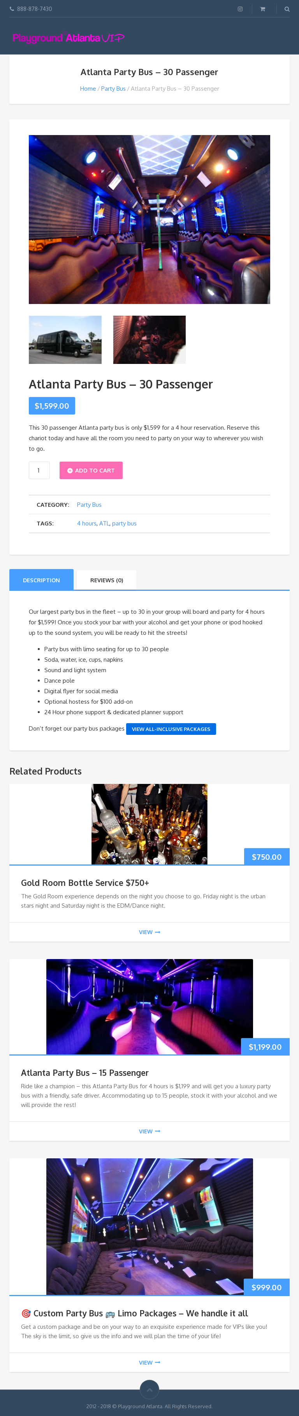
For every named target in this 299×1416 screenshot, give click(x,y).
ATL (104, 523)
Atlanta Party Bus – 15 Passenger (85, 1072)
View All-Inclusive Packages (171, 729)
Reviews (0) (106, 580)
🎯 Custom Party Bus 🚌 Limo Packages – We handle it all (134, 1313)
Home (88, 88)
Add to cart (95, 470)
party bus (124, 523)
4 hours (87, 523)
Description (41, 580)
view (149, 932)
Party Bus (113, 88)
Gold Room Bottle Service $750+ (85, 882)
